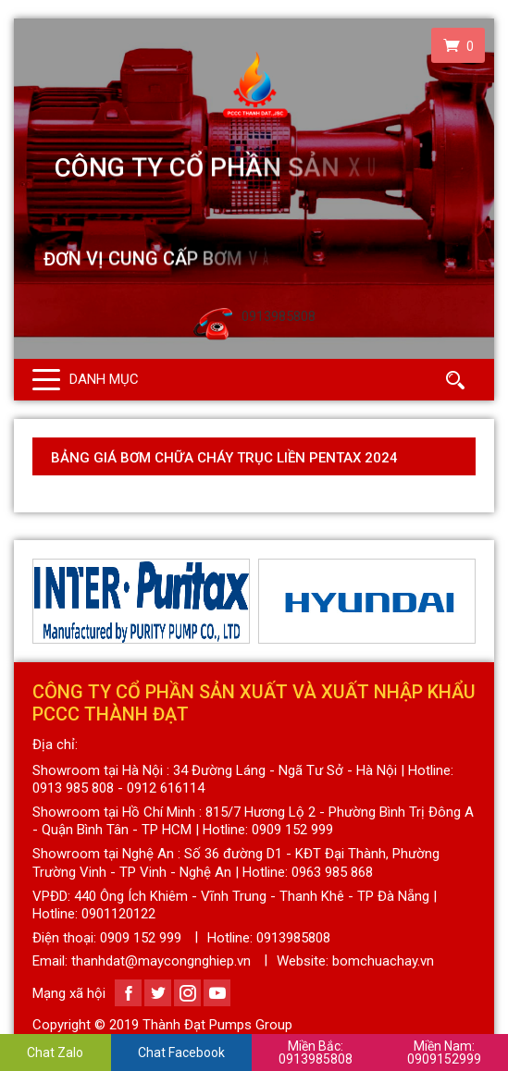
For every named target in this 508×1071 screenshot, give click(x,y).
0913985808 (316, 1052)
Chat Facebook (181, 1052)
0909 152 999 (140, 937)
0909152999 (444, 1052)
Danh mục (104, 379)
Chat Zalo (55, 1052)
